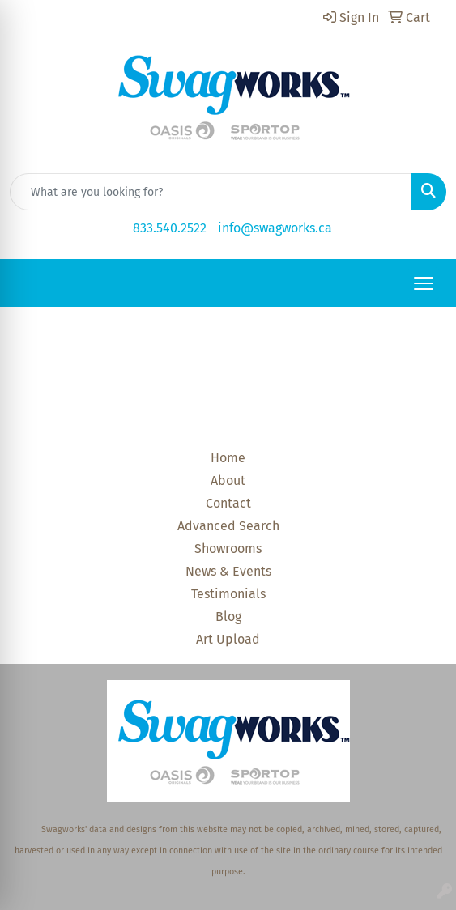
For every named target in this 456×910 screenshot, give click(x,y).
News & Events (228, 571)
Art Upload (228, 639)
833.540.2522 (170, 228)
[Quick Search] (211, 191)
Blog (228, 616)
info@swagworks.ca (275, 228)
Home (228, 458)
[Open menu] (423, 283)
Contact (228, 503)
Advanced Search (228, 526)
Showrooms (228, 548)
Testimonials (228, 594)
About (228, 480)
